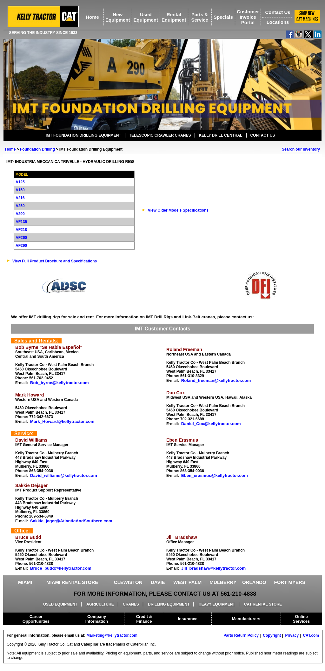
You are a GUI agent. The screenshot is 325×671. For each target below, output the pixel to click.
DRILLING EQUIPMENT (168, 604)
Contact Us (277, 12)
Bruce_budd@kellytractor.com (60, 568)
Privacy (292, 635)
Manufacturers (246, 618)
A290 (20, 214)
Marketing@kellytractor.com (111, 635)
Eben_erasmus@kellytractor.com (214, 475)
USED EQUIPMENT (60, 604)
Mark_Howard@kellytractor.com (62, 421)
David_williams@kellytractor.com (63, 475)
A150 (20, 190)
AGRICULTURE (100, 604)
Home (92, 17)
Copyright (272, 635)
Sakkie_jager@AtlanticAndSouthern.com (71, 520)
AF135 (21, 222)
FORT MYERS (289, 582)
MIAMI (25, 582)
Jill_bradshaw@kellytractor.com (213, 568)
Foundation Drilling (37, 149)
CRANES (131, 604)
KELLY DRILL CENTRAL (220, 135)
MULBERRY (222, 582)
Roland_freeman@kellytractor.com (216, 380)
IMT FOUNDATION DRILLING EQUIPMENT (83, 135)
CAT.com (311, 635)
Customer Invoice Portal (248, 17)
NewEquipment (117, 17)
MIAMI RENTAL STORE (72, 582)
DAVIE (158, 582)
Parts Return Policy (241, 635)
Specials (223, 17)
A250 (20, 206)
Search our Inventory (301, 149)
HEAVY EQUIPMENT (217, 604)
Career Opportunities (36, 619)
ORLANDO (254, 582)
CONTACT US (262, 135)
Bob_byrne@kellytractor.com (59, 382)
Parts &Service (199, 17)
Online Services (301, 619)
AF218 (21, 229)
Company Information (96, 619)
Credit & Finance (144, 619)
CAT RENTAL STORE (263, 604)
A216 (20, 198)
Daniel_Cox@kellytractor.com (211, 423)
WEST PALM (187, 582)
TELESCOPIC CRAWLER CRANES (160, 135)
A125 (20, 182)
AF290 (21, 245)
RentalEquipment (174, 17)
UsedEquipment (146, 17)
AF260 (21, 237)
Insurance (187, 618)
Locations (278, 22)
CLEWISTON (128, 582)
